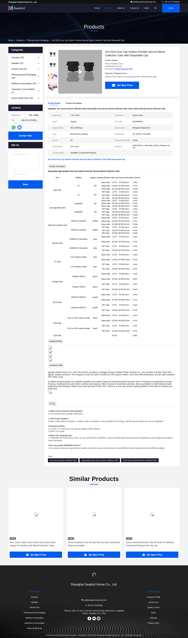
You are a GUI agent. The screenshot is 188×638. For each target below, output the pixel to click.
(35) (23, 83)
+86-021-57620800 (171, 2)
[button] (52, 90)
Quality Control (153, 607)
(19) (23, 76)
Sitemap (153, 618)
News (153, 613)
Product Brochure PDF (123, 69)
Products (108, 8)
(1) (23, 90)
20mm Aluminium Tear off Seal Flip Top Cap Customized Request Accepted (94, 544)
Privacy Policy (153, 623)
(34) (17, 57)
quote (170, 8)
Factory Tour (153, 602)
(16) (19, 69)
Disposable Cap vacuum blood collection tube (99, 460)
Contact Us (134, 8)
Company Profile (153, 597)
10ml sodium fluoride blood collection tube (140, 460)
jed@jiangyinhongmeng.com (143, 2)
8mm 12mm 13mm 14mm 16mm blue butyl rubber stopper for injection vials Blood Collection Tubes (33, 544)
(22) (17, 63)
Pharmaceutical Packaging (38, 40)
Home (97, 8)
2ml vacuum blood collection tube (63, 460)
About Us (121, 8)
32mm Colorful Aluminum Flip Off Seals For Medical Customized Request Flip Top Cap (150, 544)
